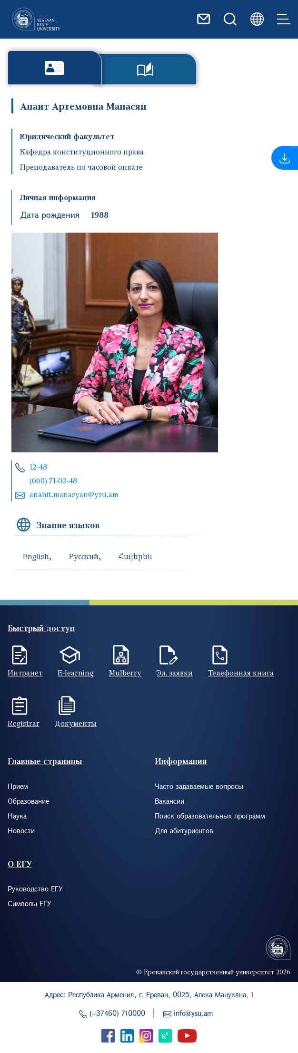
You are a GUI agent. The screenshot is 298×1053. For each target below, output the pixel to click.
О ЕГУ (20, 864)
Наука (17, 815)
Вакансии (169, 801)
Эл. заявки (175, 672)
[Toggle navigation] (283, 19)
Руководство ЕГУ (35, 888)
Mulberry (125, 672)
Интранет (25, 672)
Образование (28, 801)
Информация (181, 761)
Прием (18, 786)
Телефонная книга (241, 672)
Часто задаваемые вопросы (199, 786)
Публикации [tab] (145, 69)
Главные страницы (45, 761)
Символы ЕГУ (29, 903)
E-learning (76, 672)
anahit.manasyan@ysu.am (74, 494)
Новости (21, 830)
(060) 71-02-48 (53, 480)
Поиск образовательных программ (210, 815)
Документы (76, 723)
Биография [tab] (55, 67)
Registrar (24, 723)
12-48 (38, 466)
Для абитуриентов (184, 830)
